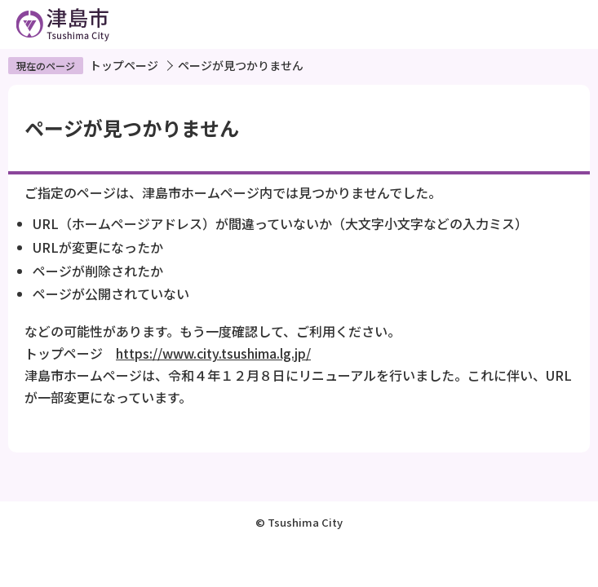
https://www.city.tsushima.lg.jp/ (213, 353)
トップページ (124, 65)
